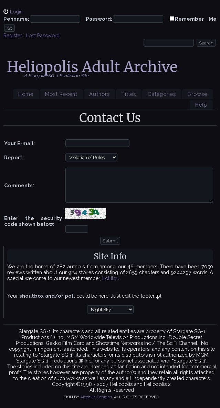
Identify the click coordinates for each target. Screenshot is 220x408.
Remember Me (196, 19)
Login (16, 11)
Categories (162, 94)
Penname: (16, 19)
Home (25, 94)
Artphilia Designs (96, 397)
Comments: (19, 185)
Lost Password (43, 35)
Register (12, 35)
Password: (99, 19)
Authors (99, 94)
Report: (14, 157)
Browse (197, 94)
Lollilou (110, 278)
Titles (129, 94)
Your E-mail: (19, 143)
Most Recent (61, 94)
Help (201, 105)
